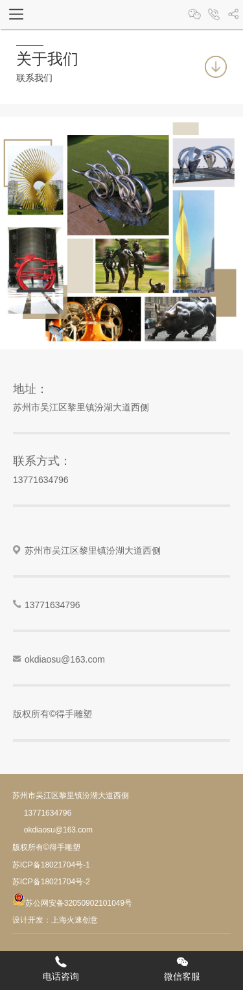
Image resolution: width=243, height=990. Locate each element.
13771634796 (41, 480)
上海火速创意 (74, 920)
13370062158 (214, 14)
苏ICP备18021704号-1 (51, 864)
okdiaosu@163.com (65, 659)
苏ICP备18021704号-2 (51, 881)
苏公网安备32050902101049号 (72, 903)
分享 (233, 14)
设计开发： (31, 920)
